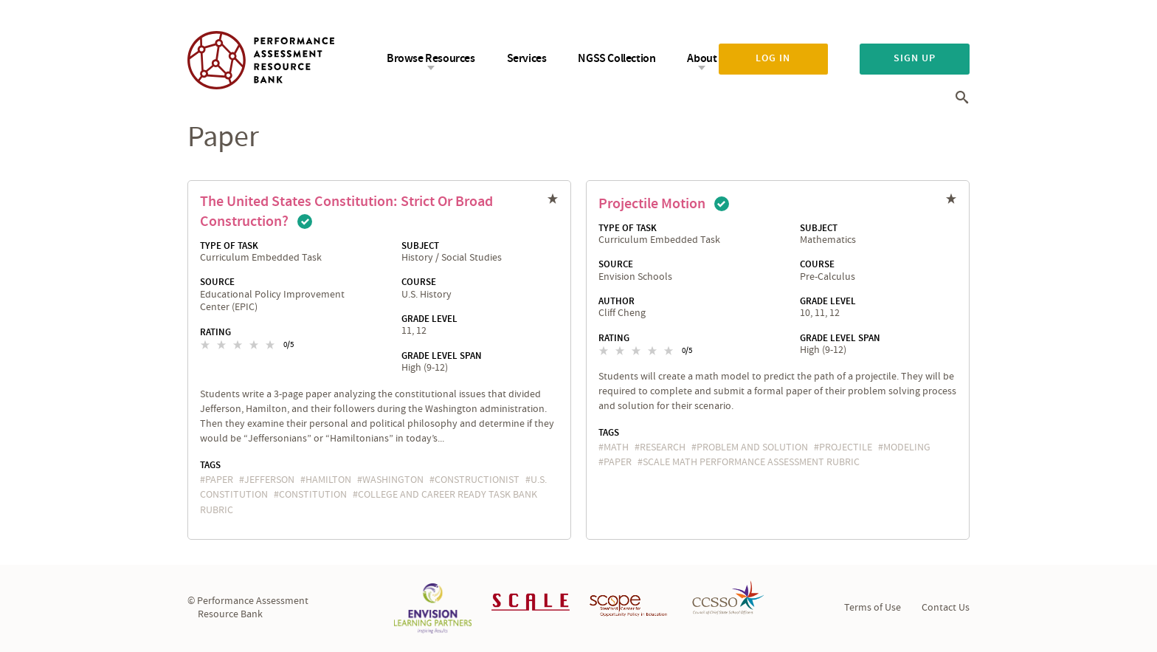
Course (418, 282)
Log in (773, 58)
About (701, 58)
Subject (420, 246)
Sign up (915, 58)
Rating (215, 332)
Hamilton (328, 480)
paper (219, 480)
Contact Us (946, 607)
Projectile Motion (651, 203)
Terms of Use (872, 607)
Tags (210, 465)
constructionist (477, 480)
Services (527, 58)
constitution (313, 494)
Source (217, 282)
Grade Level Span (441, 356)
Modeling (906, 447)
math (616, 447)
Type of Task (229, 246)
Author (616, 301)
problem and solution (752, 447)
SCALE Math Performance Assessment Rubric (751, 462)
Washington (393, 480)
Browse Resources (431, 58)
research (662, 447)
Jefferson (269, 480)
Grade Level (429, 319)
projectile (845, 447)
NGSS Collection (616, 58)
